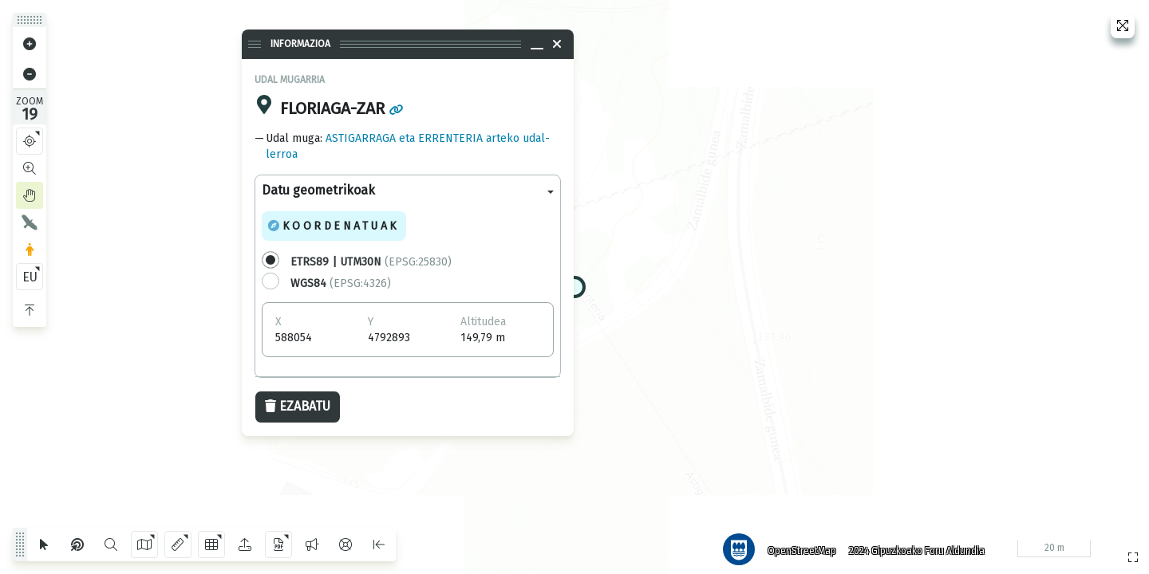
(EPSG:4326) (340, 283)
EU (30, 277)
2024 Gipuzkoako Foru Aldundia (912, 546)
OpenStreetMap (797, 546)
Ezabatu (297, 406)
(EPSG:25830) (371, 262)
